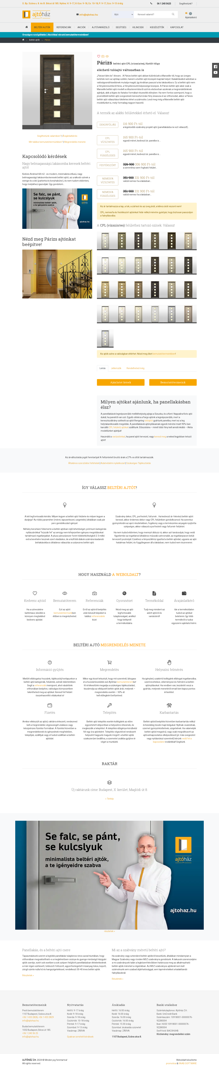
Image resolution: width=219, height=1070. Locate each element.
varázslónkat (118, 436)
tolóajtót (149, 420)
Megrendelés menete (75, 142)
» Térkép (109, 798)
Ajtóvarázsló (101, 27)
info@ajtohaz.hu (88, 14)
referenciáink (98, 616)
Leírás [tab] (103, 368)
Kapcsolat (176, 27)
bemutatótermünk (63, 613)
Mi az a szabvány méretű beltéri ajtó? (139, 950)
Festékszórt (107, 165)
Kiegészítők (157, 27)
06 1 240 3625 (164, 3)
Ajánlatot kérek (120, 382)
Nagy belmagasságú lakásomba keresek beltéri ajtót (56, 165)
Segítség (121, 27)
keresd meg (160, 436)
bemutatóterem (125, 682)
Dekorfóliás (107, 124)
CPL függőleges (107, 153)
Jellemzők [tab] (116, 368)
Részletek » (28, 975)
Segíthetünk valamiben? (49, 136)
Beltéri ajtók (34, 40)
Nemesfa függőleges (107, 194)
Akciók (81, 27)
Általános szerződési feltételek (83, 463)
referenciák (40, 685)
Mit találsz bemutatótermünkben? (46, 142)
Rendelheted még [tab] (135, 368)
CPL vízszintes (108, 140)
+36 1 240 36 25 (30, 1033)
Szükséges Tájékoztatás (138, 463)
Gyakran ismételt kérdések (80, 1036)
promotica (171, 1063)
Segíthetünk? (185, 3)
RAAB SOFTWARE (188, 1063)
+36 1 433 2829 (46, 1017)
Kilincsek (138, 27)
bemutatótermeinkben (164, 354)
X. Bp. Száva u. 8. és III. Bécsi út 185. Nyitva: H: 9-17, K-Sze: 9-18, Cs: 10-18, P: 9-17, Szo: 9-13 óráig (72, 3)
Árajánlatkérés (70, 136)
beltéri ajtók (42, 27)
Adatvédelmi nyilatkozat (113, 463)
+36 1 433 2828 (30, 1017)
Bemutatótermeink (173, 382)
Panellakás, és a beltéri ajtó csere (46, 950)
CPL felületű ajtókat (118, 427)
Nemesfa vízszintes (108, 180)
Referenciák (64, 27)
